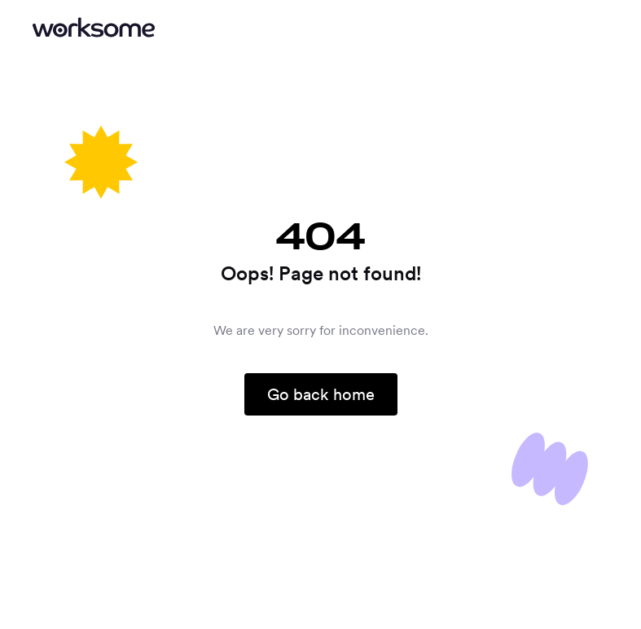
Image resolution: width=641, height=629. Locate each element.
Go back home (321, 394)
